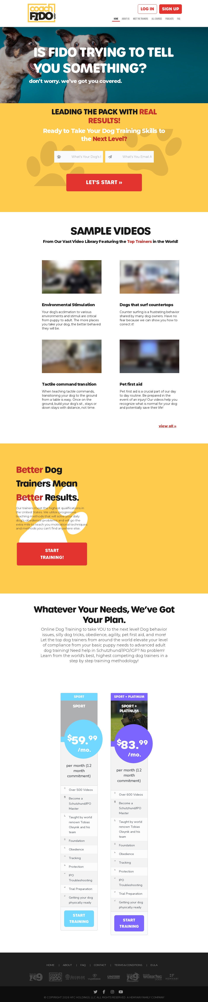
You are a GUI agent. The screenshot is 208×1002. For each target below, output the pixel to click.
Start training (79, 918)
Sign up (170, 9)
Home (116, 19)
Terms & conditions (128, 965)
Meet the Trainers (140, 19)
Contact (100, 965)
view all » (167, 426)
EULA (154, 965)
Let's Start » (104, 182)
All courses (157, 19)
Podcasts (169, 19)
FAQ (178, 19)
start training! (52, 554)
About (67, 965)
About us (125, 19)
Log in (147, 9)
